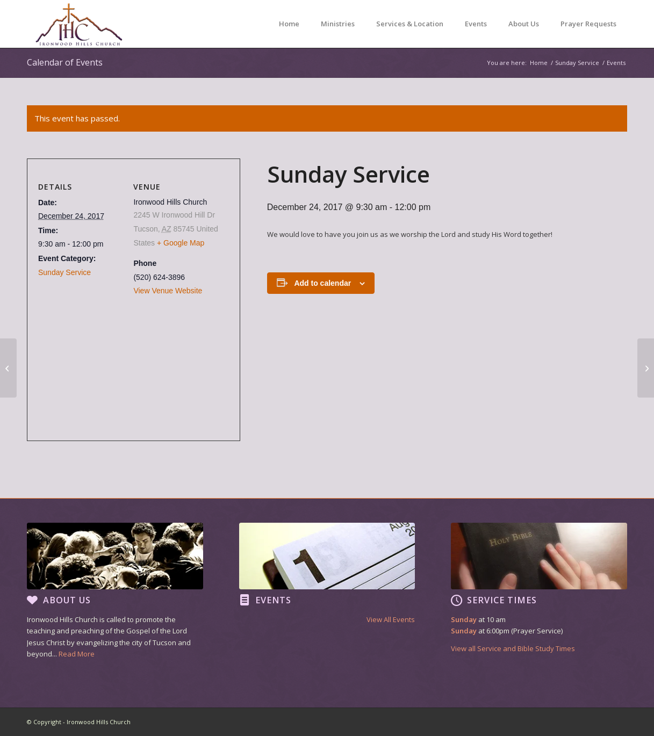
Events (273, 600)
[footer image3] (539, 556)
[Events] (244, 600)
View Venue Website (167, 290)
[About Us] (32, 600)
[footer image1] (115, 556)
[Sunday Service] (8, 368)
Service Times (502, 600)
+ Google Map (180, 243)
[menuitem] (289, 24)
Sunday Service (64, 272)
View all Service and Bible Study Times (513, 648)
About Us (67, 600)
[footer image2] (327, 556)
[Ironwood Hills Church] (79, 24)
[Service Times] (456, 600)
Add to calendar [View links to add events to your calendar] (322, 283)
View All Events (390, 619)
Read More (77, 654)
